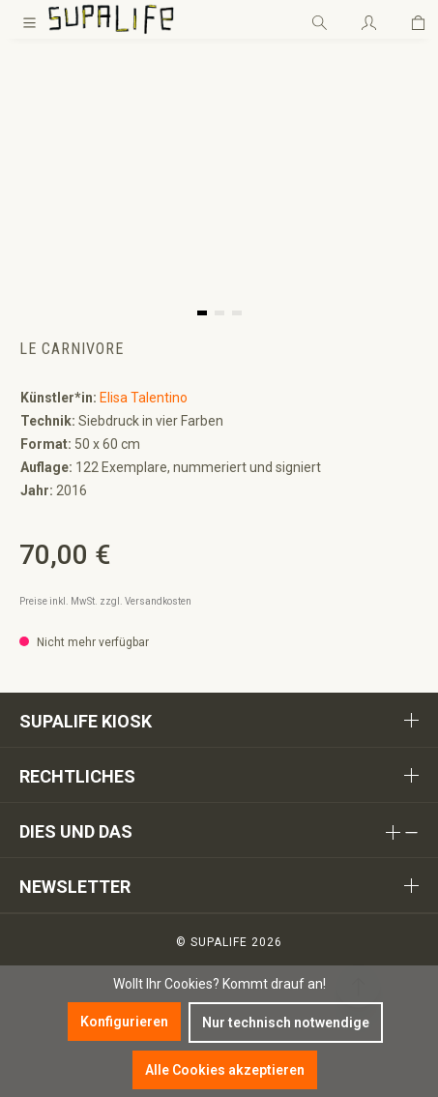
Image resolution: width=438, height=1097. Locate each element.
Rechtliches (77, 776)
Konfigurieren (124, 1021)
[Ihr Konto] (369, 19)
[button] (202, 313)
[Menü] (29, 19)
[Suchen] (319, 19)
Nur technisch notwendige (285, 1022)
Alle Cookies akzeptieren (225, 1070)
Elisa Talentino (144, 397)
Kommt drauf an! (274, 984)
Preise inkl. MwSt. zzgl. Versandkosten (105, 601)
